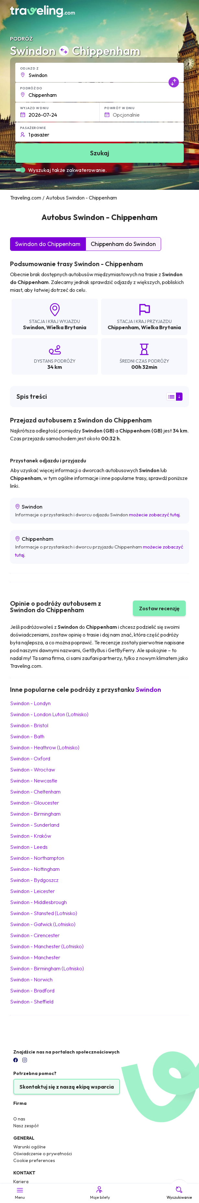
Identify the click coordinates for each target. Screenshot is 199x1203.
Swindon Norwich (31, 979)
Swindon (33, 327)
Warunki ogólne (29, 1147)
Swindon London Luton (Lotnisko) (49, 714)
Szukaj (99, 153)
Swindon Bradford (32, 990)
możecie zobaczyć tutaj (154, 514)
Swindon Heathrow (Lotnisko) (44, 747)
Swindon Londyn (30, 703)
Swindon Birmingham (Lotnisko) (47, 968)
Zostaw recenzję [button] (159, 608)
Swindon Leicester (32, 891)
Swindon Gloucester (34, 802)
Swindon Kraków (30, 836)
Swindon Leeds (29, 847)
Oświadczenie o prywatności (42, 1154)
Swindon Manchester (35, 957)
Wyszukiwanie (179, 1192)
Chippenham (123, 327)
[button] (99, 72)
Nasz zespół (26, 1126)
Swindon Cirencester (35, 935)
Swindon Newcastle (33, 780)
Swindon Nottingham (35, 869)
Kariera (21, 1181)
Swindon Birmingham (35, 813)
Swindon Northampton (37, 858)
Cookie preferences (34, 1160)
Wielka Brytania (66, 327)
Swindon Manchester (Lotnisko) (47, 946)
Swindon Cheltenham (35, 791)
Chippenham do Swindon (123, 244)
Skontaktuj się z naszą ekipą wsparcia (66, 1086)
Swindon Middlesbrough (38, 902)
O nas (19, 1119)
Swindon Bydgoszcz (34, 880)
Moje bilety (99, 1192)
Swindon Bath (27, 736)
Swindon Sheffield (31, 1001)
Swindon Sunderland (34, 824)
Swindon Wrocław (32, 769)
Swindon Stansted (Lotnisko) (43, 913)
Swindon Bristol (29, 725)
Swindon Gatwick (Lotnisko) (43, 924)
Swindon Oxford (30, 758)
